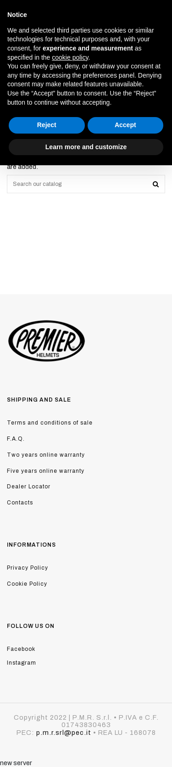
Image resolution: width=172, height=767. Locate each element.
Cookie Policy (27, 584)
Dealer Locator (28, 486)
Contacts (20, 502)
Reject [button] (46, 125)
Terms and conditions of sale (50, 423)
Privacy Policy (27, 568)
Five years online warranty (45, 471)
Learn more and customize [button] (86, 147)
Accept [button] (125, 125)
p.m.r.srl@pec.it (63, 732)
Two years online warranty (46, 455)
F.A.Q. (16, 439)
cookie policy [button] (70, 57)
